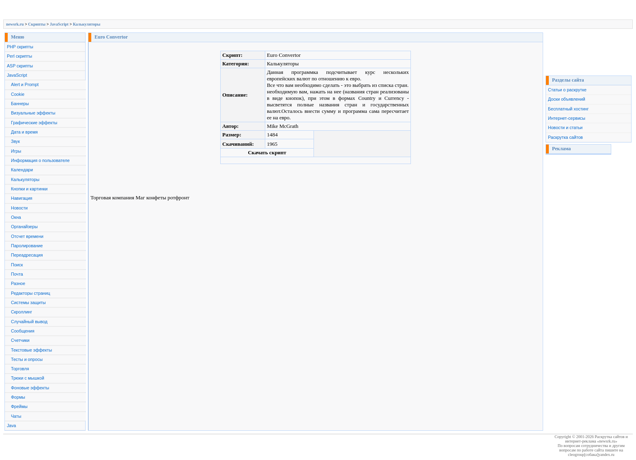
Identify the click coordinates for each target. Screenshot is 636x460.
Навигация (21, 198)
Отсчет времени (27, 236)
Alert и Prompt (25, 84)
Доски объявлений (566, 99)
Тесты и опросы (27, 359)
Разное (18, 283)
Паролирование (27, 245)
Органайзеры (24, 226)
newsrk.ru (15, 24)
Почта (17, 274)
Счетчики (20, 340)
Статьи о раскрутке (567, 89)
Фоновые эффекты (30, 387)
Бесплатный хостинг (568, 108)
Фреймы (19, 406)
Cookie (17, 94)
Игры (16, 151)
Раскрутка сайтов (565, 137)
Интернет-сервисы (566, 118)
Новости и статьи (565, 127)
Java (11, 425)
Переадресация (27, 255)
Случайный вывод (29, 321)
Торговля (20, 368)
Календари (22, 169)
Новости (19, 207)
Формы (18, 397)
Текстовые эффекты (31, 350)
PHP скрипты (20, 46)
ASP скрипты (20, 65)
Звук (15, 141)
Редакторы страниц (30, 293)
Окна (16, 217)
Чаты (16, 416)
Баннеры (20, 103)
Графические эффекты (34, 122)
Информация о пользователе (40, 160)
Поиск (17, 264)
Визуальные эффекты (33, 112)
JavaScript (59, 24)
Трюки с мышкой (27, 378)
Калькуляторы (87, 24)
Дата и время (24, 132)
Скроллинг (21, 311)
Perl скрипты (19, 56)
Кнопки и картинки (29, 188)
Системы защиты (28, 302)
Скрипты (36, 24)
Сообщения (22, 330)
